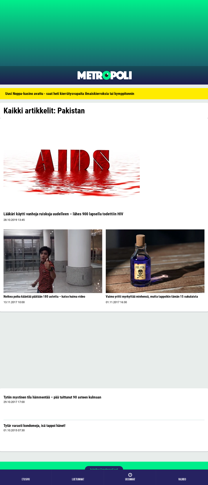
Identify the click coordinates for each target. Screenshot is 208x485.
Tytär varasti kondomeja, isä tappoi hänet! (34, 425)
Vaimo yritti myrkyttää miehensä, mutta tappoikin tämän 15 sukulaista (152, 297)
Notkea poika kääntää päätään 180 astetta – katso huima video (44, 297)
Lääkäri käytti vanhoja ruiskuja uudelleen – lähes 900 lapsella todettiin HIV (63, 214)
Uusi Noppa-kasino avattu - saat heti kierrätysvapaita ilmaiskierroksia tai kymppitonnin (69, 93)
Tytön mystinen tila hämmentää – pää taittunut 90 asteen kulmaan (52, 397)
